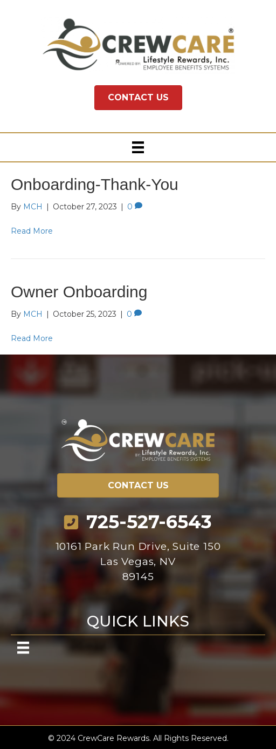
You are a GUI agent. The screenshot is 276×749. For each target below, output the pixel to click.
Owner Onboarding (79, 292)
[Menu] (138, 147)
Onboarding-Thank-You (94, 184)
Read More (32, 231)
